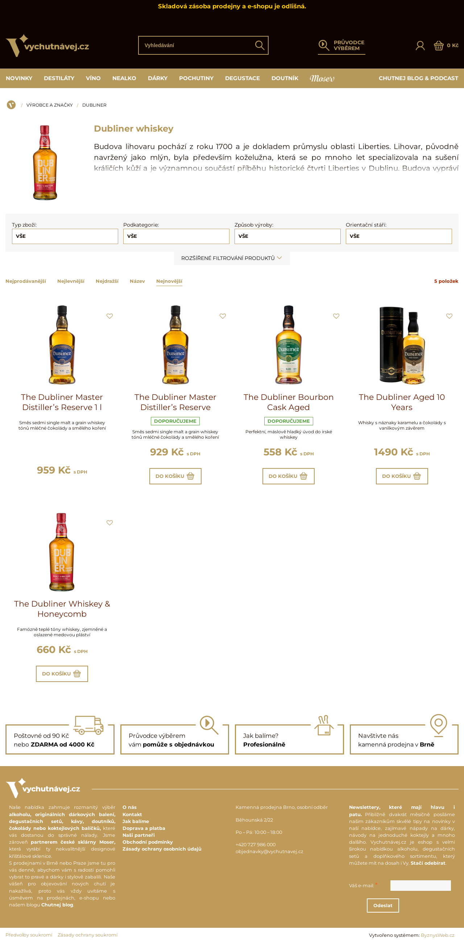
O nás (130, 812)
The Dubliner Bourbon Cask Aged (289, 402)
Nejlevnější (70, 281)
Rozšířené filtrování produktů (232, 258)
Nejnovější (169, 281)
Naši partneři (139, 840)
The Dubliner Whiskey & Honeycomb (62, 612)
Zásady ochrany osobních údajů (162, 854)
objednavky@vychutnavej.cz (269, 857)
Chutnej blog (57, 910)
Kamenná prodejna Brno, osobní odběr (282, 812)
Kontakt (132, 819)
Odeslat (407, 910)
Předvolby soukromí (28, 940)
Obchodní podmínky (148, 847)
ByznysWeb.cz (438, 940)
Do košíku (175, 477)
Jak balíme (136, 826)
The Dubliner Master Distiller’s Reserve (175, 402)
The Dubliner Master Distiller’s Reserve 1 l (62, 402)
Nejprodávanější (25, 281)
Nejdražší (107, 281)
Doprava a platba (144, 833)
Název (137, 281)
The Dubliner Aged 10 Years (402, 402)
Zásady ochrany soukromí (87, 940)
